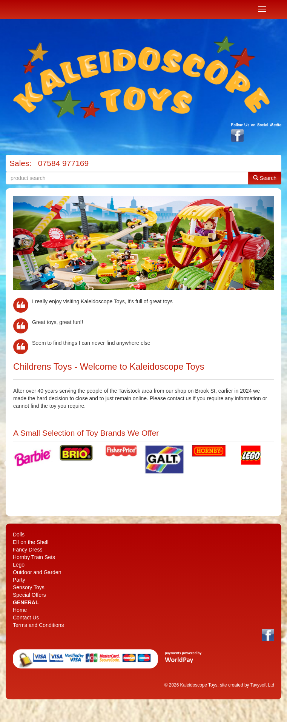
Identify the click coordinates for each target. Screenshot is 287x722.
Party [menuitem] (19, 580)
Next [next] (279, 463)
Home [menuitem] (20, 610)
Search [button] (264, 178)
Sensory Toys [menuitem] (29, 587)
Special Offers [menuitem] (29, 595)
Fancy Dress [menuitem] (28, 550)
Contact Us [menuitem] (26, 617)
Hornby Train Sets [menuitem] (34, 557)
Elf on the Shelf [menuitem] (31, 542)
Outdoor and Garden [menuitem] (37, 572)
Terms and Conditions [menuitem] (38, 625)
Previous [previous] (7, 463)
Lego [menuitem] (19, 565)
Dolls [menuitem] (19, 535)
